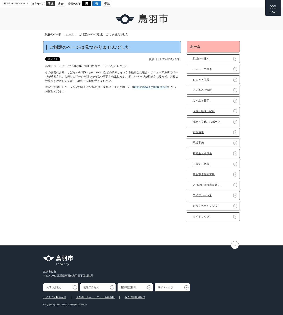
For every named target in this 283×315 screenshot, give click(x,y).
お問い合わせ (54, 287)
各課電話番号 (128, 287)
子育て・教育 (201, 163)
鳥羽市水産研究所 (204, 174)
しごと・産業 (201, 79)
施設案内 (198, 142)
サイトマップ (201, 216)
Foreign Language (14, 3)
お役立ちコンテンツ (205, 206)
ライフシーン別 (202, 195)
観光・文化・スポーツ (206, 121)
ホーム (70, 34)
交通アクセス (91, 287)
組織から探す (201, 58)
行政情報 (198, 132)
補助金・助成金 (202, 153)
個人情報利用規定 (135, 297)
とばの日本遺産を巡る (206, 184)
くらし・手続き (202, 69)
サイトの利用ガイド (54, 297)
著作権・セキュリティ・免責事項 (95, 297)
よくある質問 (201, 100)
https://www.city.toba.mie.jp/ (150, 86)
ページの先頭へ (235, 245)
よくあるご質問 (202, 90)
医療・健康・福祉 (204, 111)
